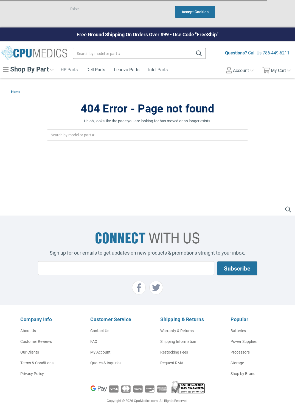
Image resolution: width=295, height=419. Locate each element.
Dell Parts (95, 69)
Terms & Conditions (37, 362)
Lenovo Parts (126, 69)
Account (240, 70)
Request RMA (171, 362)
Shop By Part (28, 69)
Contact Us (99, 330)
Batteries (238, 330)
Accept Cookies (195, 11)
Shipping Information (178, 341)
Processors (240, 352)
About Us (28, 330)
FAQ (93, 341)
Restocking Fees (174, 352)
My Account (100, 352)
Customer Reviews (36, 341)
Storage (237, 362)
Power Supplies (244, 341)
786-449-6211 (276, 53)
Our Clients (29, 352)
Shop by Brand (243, 373)
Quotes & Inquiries (105, 362)
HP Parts (69, 69)
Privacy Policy (32, 373)
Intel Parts (158, 69)
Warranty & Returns (177, 330)
